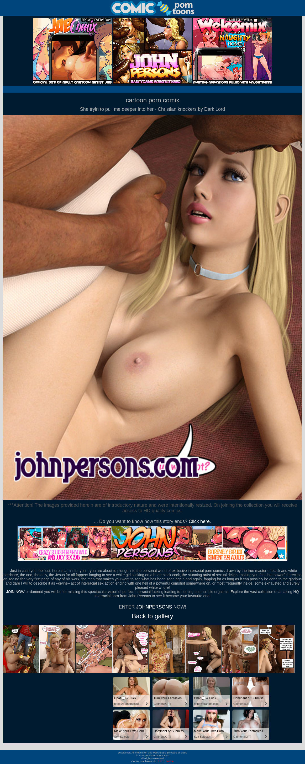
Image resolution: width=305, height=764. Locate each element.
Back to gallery (152, 616)
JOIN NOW (15, 592)
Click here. (200, 521)
